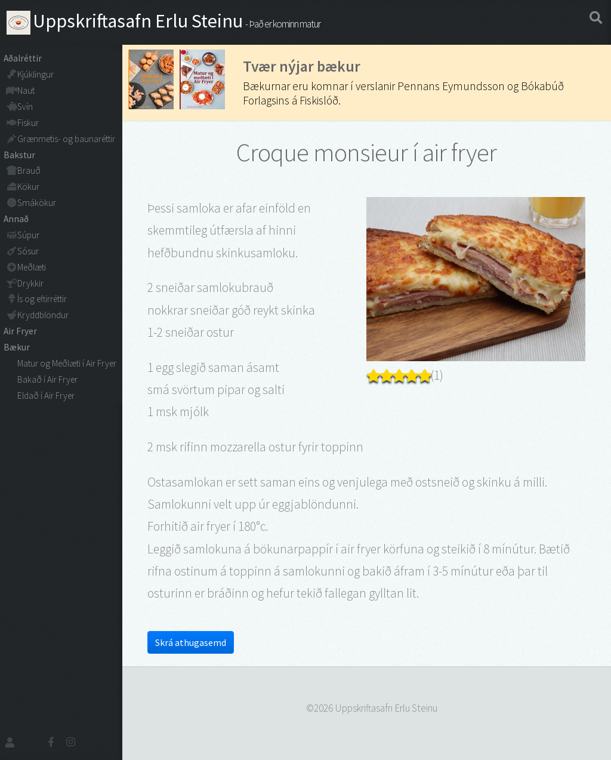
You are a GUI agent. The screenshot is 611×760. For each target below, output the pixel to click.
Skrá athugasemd (190, 642)
